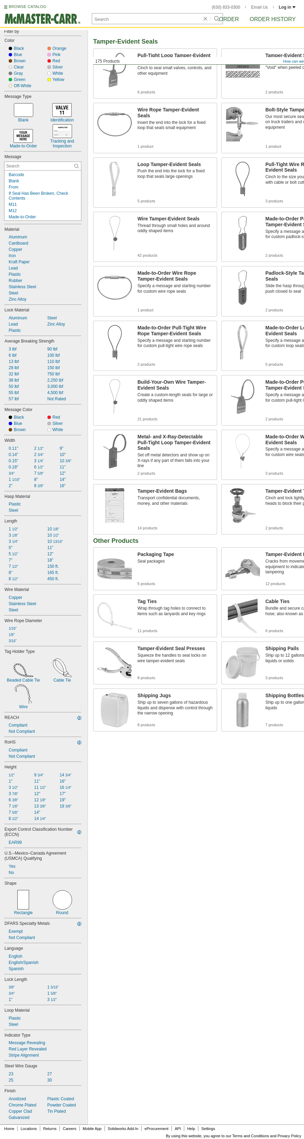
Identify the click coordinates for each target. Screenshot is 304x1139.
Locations (29, 1129)
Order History (273, 19)
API (178, 1129)
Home (9, 1129)
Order (229, 19)
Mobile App (92, 1129)
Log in (287, 7)
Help (191, 1129)
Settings (208, 1129)
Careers (69, 1129)
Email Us (259, 7)
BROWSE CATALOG (27, 6)
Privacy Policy (289, 1136)
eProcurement (157, 1129)
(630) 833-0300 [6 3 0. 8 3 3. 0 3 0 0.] (226, 7)
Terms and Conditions (250, 1136)
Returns (50, 1129)
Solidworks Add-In (123, 1129)
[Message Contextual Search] (42, 166)
